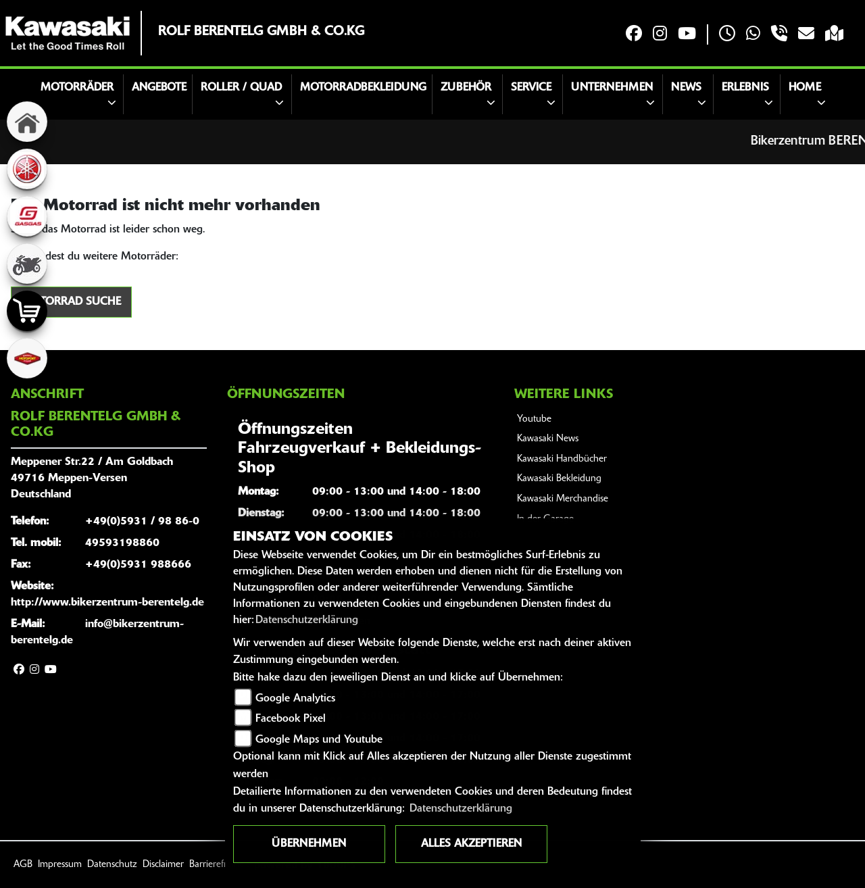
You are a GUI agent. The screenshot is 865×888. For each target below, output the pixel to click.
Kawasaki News (547, 439)
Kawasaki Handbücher (562, 459)
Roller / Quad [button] (241, 87)
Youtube (534, 419)
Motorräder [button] (77, 87)
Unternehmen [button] (612, 87)
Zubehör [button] (466, 87)
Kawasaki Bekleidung (559, 479)
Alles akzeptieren (471, 844)
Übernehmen (309, 844)
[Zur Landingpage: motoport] (27, 358)
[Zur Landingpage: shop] (27, 311)
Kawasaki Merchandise (562, 499)
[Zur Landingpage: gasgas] (27, 216)
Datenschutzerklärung (306, 620)
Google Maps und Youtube (318, 740)
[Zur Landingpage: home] (27, 121)
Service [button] (531, 87)
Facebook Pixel (290, 719)
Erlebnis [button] (745, 87)
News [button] (686, 87)
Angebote (159, 87)
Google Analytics (295, 698)
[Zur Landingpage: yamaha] (27, 169)
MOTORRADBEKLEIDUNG (363, 87)
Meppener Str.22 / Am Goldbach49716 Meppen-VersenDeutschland (92, 478)
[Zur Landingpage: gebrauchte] (27, 263)
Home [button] (805, 87)
